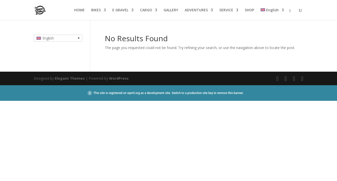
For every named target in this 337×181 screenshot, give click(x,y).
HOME (79, 10)
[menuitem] (272, 14)
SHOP (249, 10)
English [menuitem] (48, 38)
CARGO (146, 10)
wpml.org (133, 93)
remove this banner (230, 93)
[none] (58, 38)
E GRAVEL (120, 10)
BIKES (96, 10)
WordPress (119, 78)
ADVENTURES (196, 10)
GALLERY (171, 10)
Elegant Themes (70, 78)
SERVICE (226, 10)
